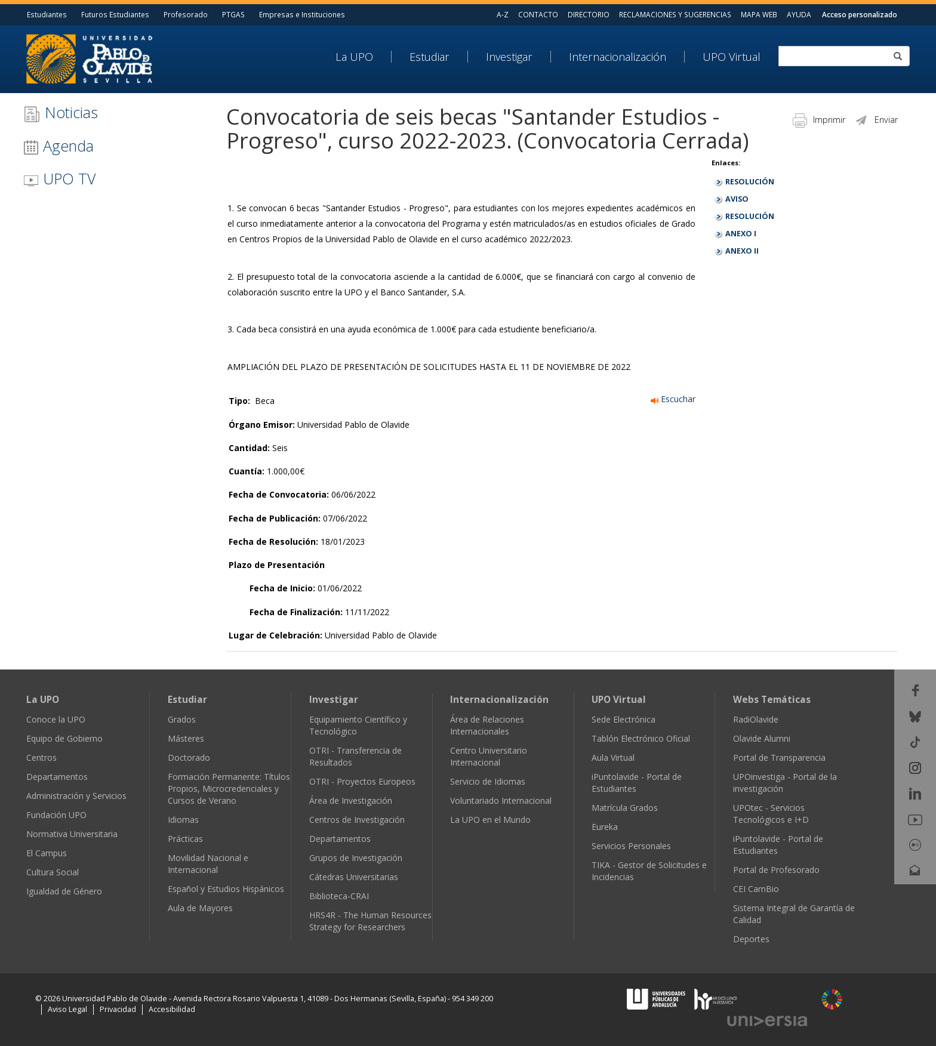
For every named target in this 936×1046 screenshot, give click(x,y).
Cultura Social (52, 872)
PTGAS (233, 14)
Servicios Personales (631, 845)
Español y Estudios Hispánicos (226, 888)
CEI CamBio (756, 888)
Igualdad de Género (64, 891)
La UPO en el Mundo (490, 819)
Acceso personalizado (859, 14)
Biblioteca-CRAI (339, 896)
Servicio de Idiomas (487, 781)
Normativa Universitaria (72, 834)
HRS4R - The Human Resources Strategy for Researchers (370, 921)
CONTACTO (538, 14)
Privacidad (118, 1009)
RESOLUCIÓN (749, 182)
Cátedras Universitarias (353, 877)
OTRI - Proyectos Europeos (362, 781)
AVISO (737, 199)
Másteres (186, 738)
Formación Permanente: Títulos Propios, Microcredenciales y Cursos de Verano (229, 788)
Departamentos (57, 776)
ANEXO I (740, 234)
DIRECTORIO (588, 14)
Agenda (58, 145)
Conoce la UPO (55, 719)
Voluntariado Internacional (501, 800)
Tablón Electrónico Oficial (641, 738)
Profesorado (186, 14)
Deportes (751, 939)
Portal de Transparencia (779, 757)
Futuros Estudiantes (115, 14)
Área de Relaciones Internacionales (487, 725)
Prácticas (185, 838)
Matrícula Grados (625, 807)
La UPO (354, 57)
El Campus (46, 853)
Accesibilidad (172, 1009)
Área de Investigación (350, 800)
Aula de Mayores (200, 908)
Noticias (60, 112)
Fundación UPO (56, 814)
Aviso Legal (67, 1009)
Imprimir (819, 119)
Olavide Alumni (761, 738)
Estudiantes (47, 14)
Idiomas (183, 819)
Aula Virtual (613, 757)
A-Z (503, 14)
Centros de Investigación (357, 819)
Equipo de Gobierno (64, 738)
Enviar (876, 119)
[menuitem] (363, 57)
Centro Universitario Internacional (488, 756)
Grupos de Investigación (355, 857)
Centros (41, 757)
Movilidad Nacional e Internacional (208, 863)
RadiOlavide (755, 719)
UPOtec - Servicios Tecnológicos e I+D (771, 813)
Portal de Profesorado (776, 869)
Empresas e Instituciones (302, 14)
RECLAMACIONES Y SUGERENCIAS (675, 14)
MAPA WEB (759, 14)
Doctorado (189, 757)
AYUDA (799, 14)
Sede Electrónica (623, 719)
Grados (182, 719)
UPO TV (59, 178)
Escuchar (673, 399)
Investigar (509, 57)
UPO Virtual (732, 57)
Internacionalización (617, 57)
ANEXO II (742, 251)
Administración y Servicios (76, 795)
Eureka (605, 826)
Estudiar (429, 57)
